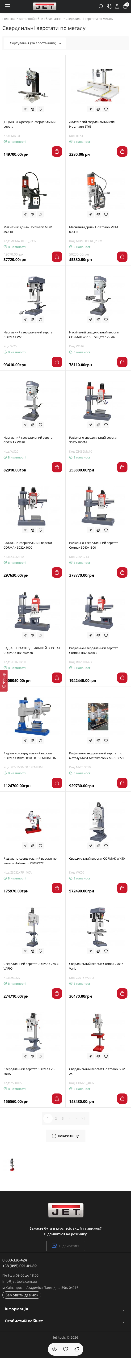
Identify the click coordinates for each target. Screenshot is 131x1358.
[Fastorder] (25, 109)
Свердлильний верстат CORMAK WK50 (97, 858)
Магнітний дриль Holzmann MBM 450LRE (28, 229)
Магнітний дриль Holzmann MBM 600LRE (93, 229)
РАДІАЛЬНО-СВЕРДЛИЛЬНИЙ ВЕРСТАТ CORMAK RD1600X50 (32, 650)
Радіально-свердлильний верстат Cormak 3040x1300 (93, 545)
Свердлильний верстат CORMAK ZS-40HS (29, 1071)
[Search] (101, 6)
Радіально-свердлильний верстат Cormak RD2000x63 (93, 650)
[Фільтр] (4, 680)
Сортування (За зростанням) (35, 43)
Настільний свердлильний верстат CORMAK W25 (29, 334)
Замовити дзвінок (21, 1295)
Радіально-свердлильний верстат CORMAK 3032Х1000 (28, 545)
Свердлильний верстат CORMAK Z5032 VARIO (31, 966)
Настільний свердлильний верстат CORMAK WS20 (29, 439)
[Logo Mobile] (44, 6)
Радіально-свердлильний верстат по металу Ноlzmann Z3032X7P (30, 860)
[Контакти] (109, 6)
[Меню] (7, 6)
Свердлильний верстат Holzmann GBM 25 (97, 1071)
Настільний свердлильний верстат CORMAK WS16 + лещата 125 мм (94, 334)
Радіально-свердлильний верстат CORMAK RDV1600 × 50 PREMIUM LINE (31, 755)
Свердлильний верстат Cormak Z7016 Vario (96, 966)
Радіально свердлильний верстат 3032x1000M (93, 439)
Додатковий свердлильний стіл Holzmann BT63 (91, 124)
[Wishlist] (40, 109)
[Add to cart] (57, 151)
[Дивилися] (54, 1349)
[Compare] (33, 109)
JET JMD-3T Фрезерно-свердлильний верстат (29, 124)
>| (83, 1118)
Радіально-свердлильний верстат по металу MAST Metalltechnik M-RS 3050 (96, 755)
